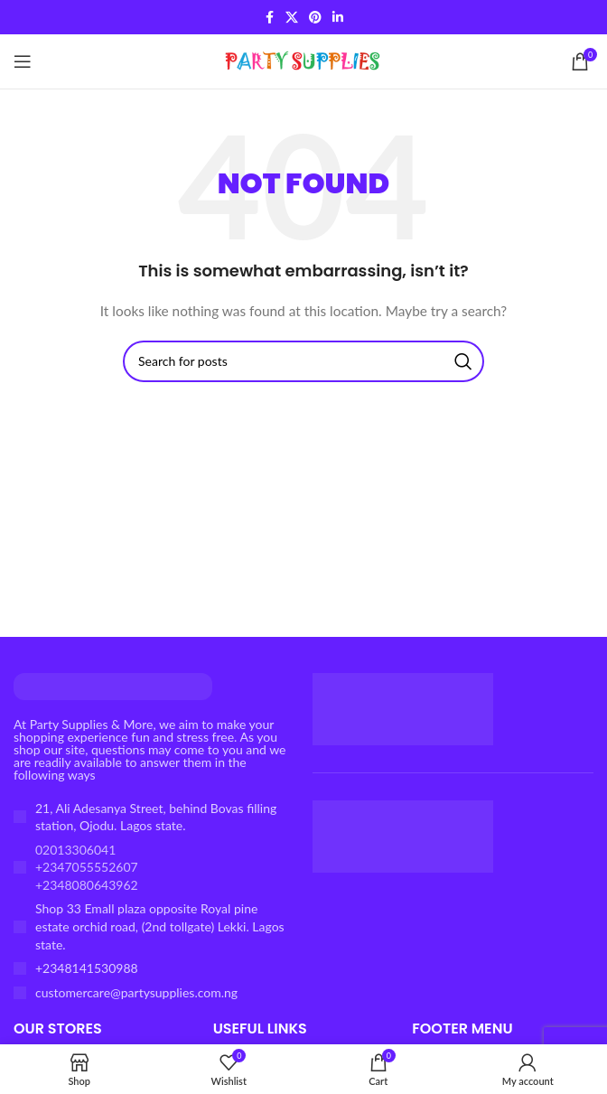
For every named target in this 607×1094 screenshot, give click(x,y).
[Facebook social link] (269, 17)
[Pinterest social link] (315, 17)
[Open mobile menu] (23, 61)
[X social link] (292, 17)
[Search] (303, 361)
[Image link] (113, 684)
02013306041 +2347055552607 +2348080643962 (86, 867)
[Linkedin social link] (338, 17)
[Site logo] (304, 60)
